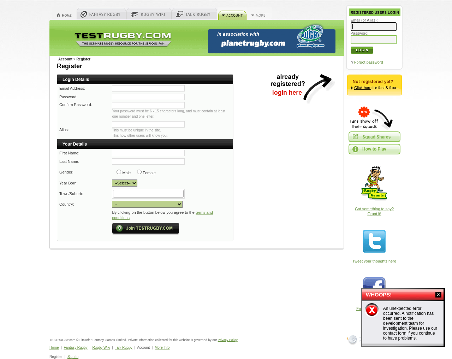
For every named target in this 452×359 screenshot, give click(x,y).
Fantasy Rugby (75, 347)
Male (126, 173)
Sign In (72, 357)
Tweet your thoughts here (374, 261)
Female (149, 173)
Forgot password (368, 62)
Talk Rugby (123, 347)
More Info (162, 347)
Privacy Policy (228, 340)
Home (54, 347)
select (183, 194)
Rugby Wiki (101, 347)
